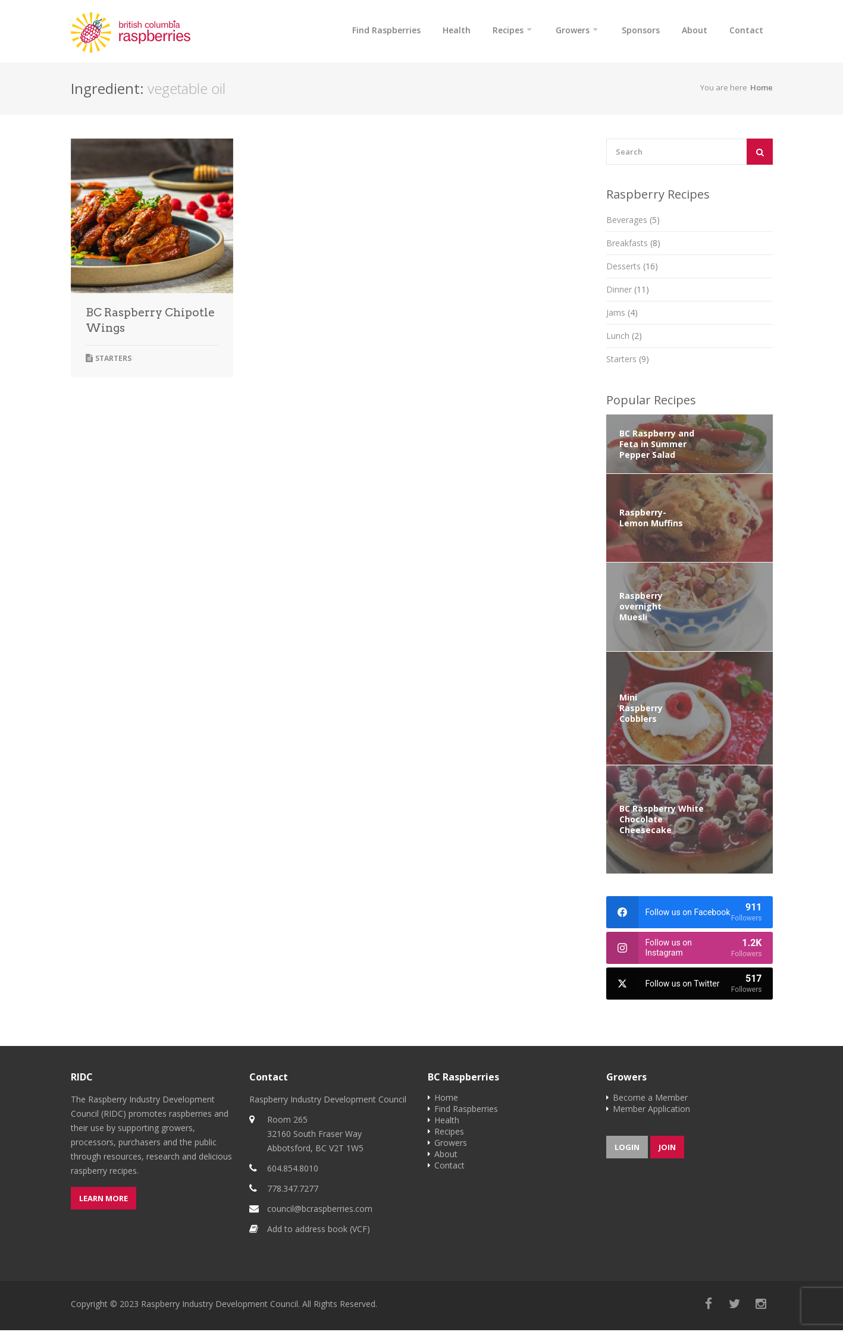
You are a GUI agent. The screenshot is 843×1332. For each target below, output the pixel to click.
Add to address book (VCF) (318, 1230)
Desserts (632, 268)
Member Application (651, 1110)
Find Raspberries (386, 30)
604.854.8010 (292, 1170)
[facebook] (689, 914)
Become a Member (650, 1099)
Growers (573, 30)
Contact (746, 30)
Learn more (103, 1200)
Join (667, 1148)
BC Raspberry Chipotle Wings (150, 322)
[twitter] (689, 985)
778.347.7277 (292, 1190)
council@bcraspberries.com (319, 1210)
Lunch (624, 337)
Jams (622, 314)
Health (457, 30)
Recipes (508, 30)
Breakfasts (633, 244)
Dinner (627, 291)
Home (761, 89)
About (694, 30)
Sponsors (641, 30)
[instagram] (689, 950)
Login (627, 1148)
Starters (113, 360)
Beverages (633, 221)
